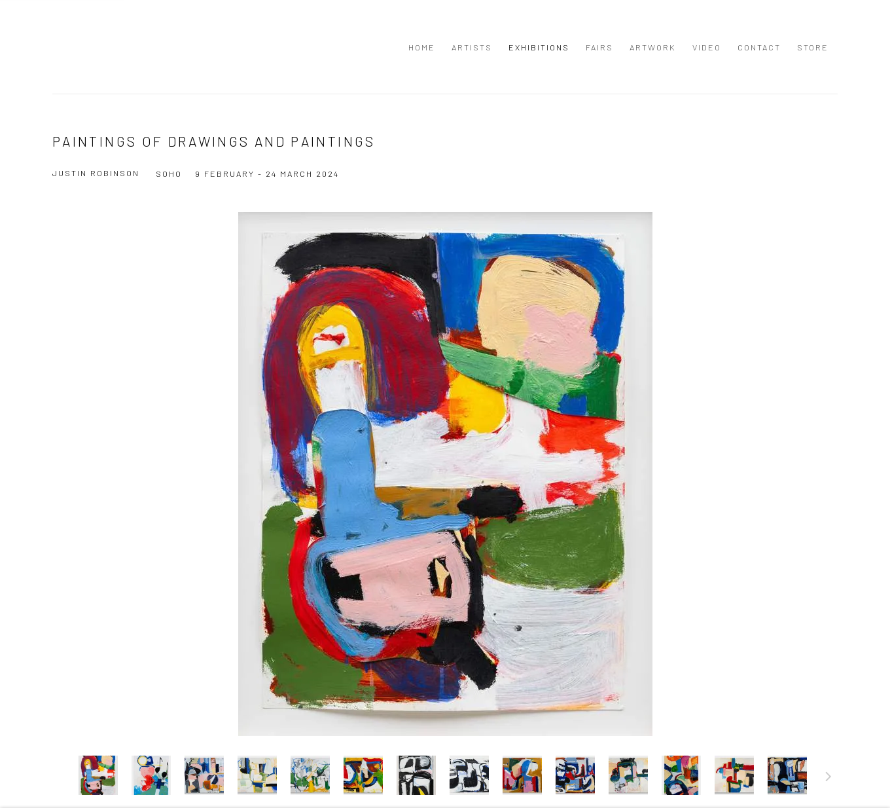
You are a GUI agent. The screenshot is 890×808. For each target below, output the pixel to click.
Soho (169, 173)
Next (828, 778)
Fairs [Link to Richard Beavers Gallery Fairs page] (599, 47)
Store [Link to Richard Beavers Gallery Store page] (812, 47)
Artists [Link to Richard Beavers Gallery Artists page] (472, 47)
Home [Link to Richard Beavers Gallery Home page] (421, 47)
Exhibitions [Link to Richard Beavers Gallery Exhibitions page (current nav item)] (538, 47)
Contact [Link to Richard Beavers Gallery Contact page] (759, 47)
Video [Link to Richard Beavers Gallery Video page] (706, 47)
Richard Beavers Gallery (85, 46)
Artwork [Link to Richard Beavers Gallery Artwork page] (653, 47)
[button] (98, 775)
